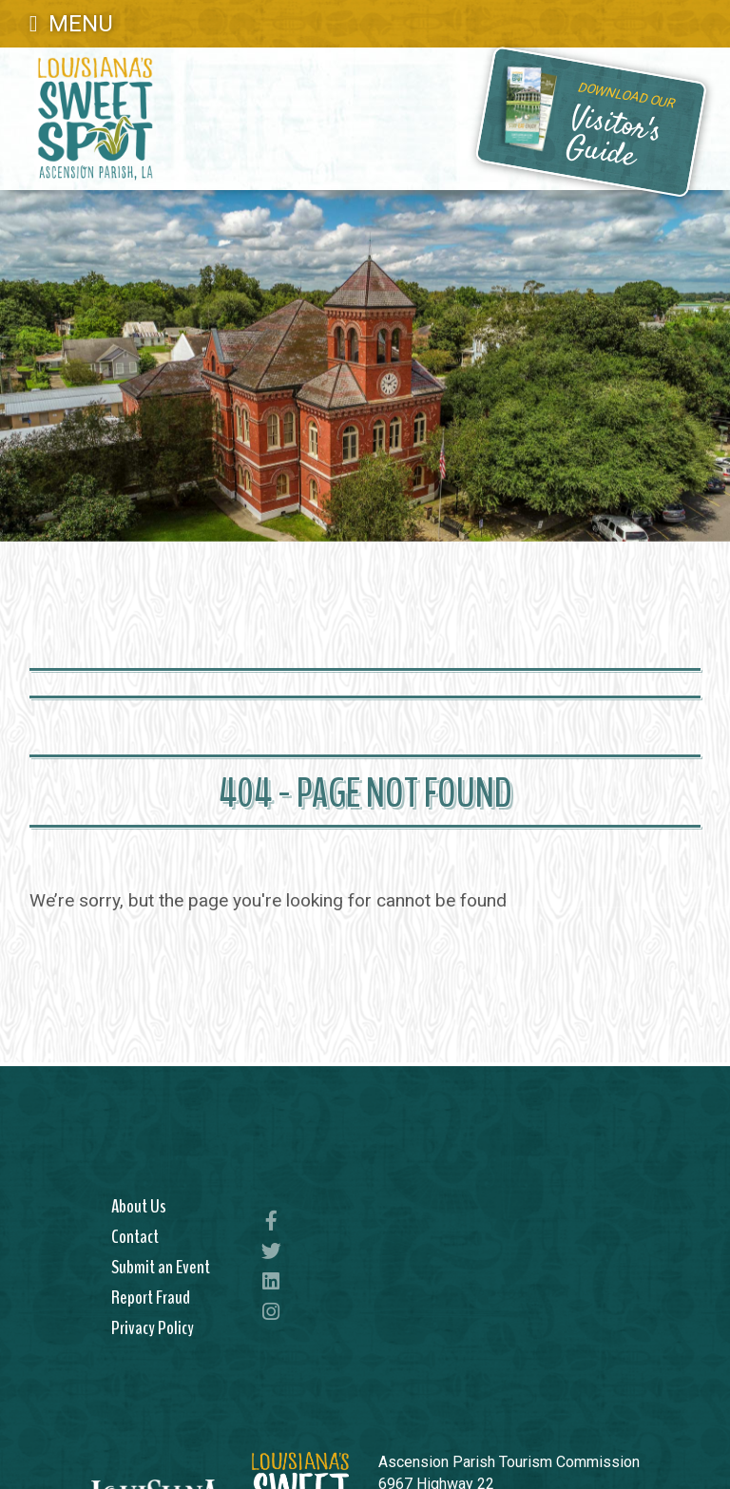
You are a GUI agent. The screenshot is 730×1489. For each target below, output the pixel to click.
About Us (138, 1206)
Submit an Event (160, 1266)
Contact (135, 1236)
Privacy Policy (152, 1327)
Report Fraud (150, 1297)
